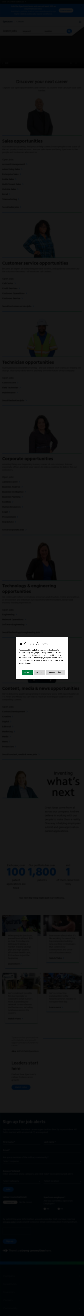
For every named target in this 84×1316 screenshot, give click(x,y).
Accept (27, 672)
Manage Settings (55, 672)
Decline (39, 672)
